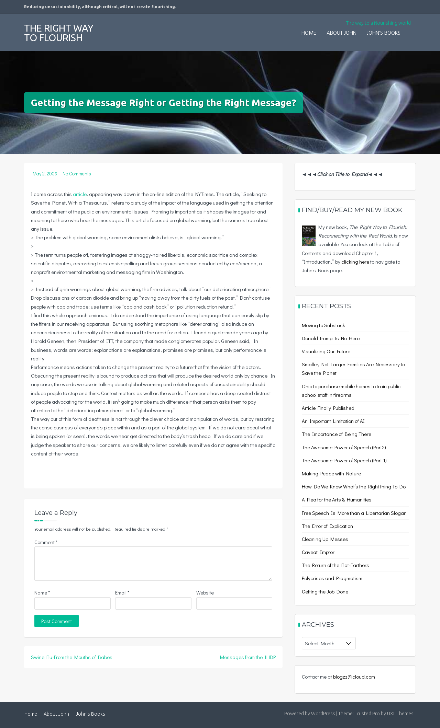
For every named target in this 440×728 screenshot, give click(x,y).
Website (205, 592)
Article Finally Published (328, 407)
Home (308, 33)
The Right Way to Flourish (59, 33)
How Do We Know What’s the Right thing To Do (354, 486)
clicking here (355, 261)
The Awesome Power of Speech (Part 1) (344, 460)
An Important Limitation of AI (333, 420)
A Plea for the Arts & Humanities (337, 499)
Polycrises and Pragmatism (332, 578)
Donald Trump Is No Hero (331, 338)
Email (122, 592)
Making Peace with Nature (331, 473)
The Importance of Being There (336, 433)
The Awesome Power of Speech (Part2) (344, 447)
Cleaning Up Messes (325, 538)
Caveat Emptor (318, 551)
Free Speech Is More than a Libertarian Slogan (354, 512)
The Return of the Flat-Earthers (335, 565)
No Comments (77, 173)
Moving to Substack (323, 325)
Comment (45, 542)
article (80, 193)
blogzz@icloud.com (354, 676)
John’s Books (383, 33)
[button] (411, 28)
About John (341, 33)
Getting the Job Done (325, 591)
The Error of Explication (327, 525)
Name (42, 592)
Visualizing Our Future (326, 351)
